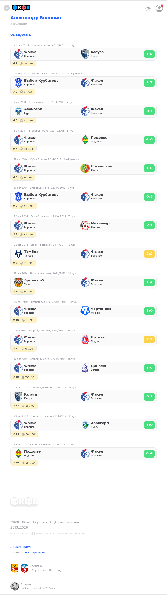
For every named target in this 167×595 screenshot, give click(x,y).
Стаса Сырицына (33, 552)
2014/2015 (20, 35)
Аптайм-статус (20, 546)
